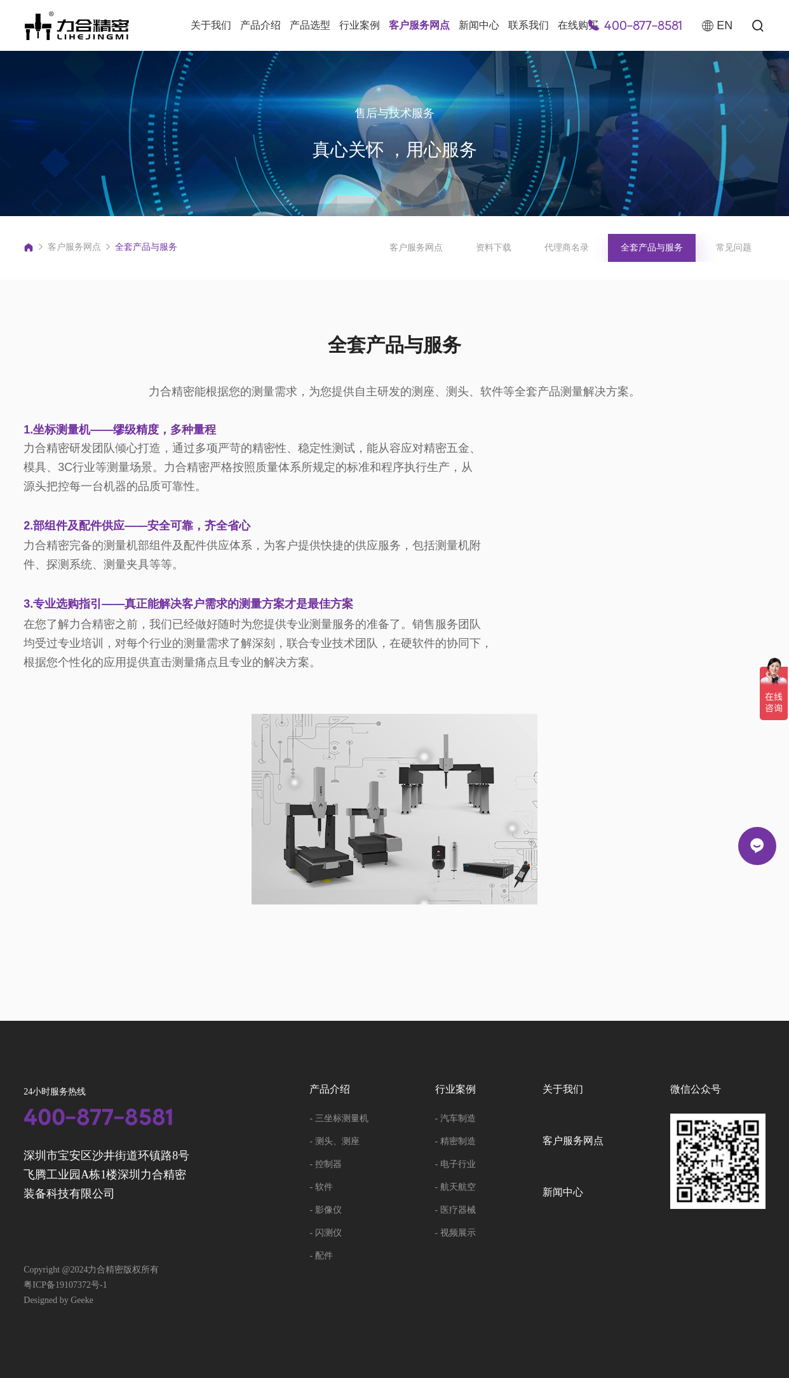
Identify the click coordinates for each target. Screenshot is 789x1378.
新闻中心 (479, 25)
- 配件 (320, 1255)
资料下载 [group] (493, 247)
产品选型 (310, 25)
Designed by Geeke (58, 1300)
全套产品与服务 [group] (652, 247)
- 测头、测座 (334, 1141)
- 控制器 (325, 1164)
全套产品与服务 (146, 247)
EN (716, 25)
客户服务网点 (419, 25)
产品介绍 (260, 25)
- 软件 (320, 1187)
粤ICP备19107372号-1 (65, 1285)
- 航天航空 (455, 1187)
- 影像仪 (325, 1210)
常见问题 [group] (734, 247)
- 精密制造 (455, 1141)
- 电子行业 (455, 1164)
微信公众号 (695, 1089)
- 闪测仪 (325, 1233)
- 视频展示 (455, 1233)
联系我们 (528, 25)
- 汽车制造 (455, 1118)
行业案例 (359, 25)
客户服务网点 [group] (416, 247)
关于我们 (211, 25)
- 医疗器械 (455, 1210)
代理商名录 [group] (566, 247)
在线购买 (578, 25)
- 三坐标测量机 (338, 1118)
